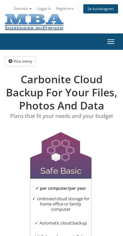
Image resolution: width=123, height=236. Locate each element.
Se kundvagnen (101, 8)
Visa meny (20, 61)
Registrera (64, 8)
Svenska (23, 8)
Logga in (44, 8)
